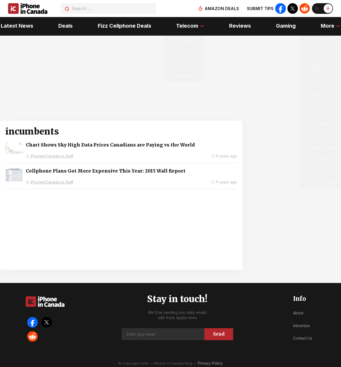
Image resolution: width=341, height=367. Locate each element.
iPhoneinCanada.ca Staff (51, 154)
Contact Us (302, 337)
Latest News (16, 25)
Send (219, 332)
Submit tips (260, 8)
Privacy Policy (210, 361)
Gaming (286, 25)
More (328, 25)
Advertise (301, 324)
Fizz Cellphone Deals (124, 25)
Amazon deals (221, 8)
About (298, 311)
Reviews (240, 25)
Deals (65, 25)
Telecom (187, 25)
